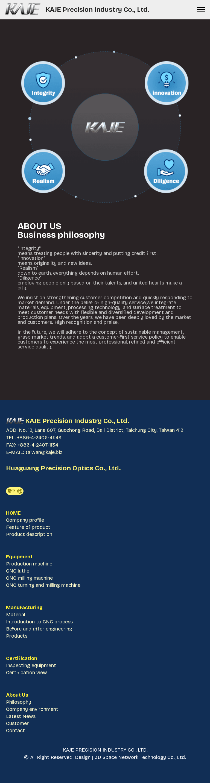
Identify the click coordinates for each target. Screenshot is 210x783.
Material (15, 615)
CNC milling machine (30, 578)
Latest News (21, 716)
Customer (17, 723)
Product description (29, 534)
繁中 (14, 491)
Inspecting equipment (31, 665)
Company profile (25, 520)
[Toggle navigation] (201, 9)
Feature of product (28, 527)
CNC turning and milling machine (43, 585)
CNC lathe (17, 571)
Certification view (26, 673)
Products (16, 636)
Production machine (29, 564)
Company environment (32, 709)
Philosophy (18, 702)
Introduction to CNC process (39, 622)
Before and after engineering (39, 629)
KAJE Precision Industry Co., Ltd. (98, 9)
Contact (15, 731)
